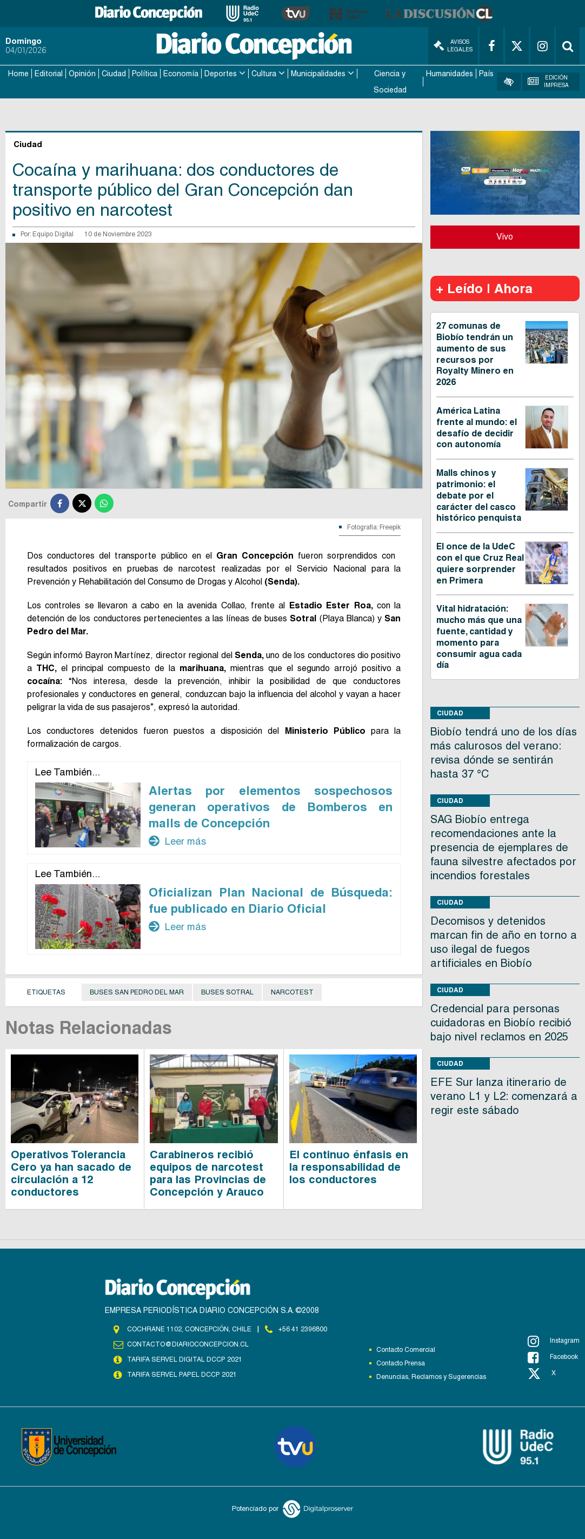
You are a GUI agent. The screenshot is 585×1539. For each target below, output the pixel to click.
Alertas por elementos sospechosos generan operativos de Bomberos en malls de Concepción (271, 806)
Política (144, 73)
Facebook (553, 1356)
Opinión (82, 73)
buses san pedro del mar (137, 992)
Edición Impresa (548, 81)
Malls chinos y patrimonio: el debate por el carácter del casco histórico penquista (478, 494)
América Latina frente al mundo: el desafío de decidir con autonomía (476, 427)
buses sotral (227, 992)
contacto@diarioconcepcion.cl (187, 1344)
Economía (180, 73)
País (486, 73)
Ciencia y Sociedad (390, 81)
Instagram (554, 1340)
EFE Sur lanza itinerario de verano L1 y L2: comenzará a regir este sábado (503, 1095)
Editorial (49, 73)
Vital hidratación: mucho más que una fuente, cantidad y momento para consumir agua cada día (479, 636)
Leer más (177, 840)
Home (18, 73)
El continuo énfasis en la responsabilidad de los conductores (348, 1166)
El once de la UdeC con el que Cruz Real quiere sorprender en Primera (480, 563)
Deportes (220, 73)
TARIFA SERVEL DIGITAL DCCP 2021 (184, 1359)
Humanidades (449, 73)
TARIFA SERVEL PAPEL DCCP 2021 (181, 1374)
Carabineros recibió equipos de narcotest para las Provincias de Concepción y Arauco (208, 1172)
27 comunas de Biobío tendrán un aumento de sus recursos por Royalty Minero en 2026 (475, 353)
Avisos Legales (453, 45)
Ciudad (114, 73)
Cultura (263, 73)
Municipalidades (318, 73)
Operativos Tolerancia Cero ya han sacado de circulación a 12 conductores (71, 1172)
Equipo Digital (53, 233)
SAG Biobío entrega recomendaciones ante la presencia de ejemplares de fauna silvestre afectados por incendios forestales (503, 846)
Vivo (504, 236)
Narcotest (292, 992)
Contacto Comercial (405, 1349)
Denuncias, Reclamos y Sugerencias (431, 1376)
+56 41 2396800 (302, 1328)
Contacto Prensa (400, 1362)
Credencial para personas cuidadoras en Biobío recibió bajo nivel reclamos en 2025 (500, 1022)
